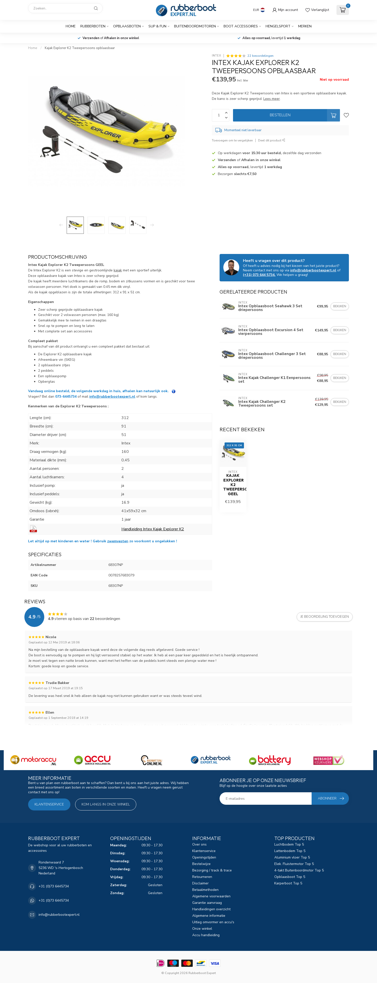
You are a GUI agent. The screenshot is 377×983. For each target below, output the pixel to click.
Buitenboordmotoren (195, 26)
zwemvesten (117, 541)
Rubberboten (92, 26)
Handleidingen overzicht (211, 909)
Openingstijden (204, 857)
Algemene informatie (208, 915)
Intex (216, 55)
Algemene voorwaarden (211, 896)
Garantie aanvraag (207, 902)
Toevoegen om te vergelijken (232, 140)
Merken (305, 26)
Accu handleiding (206, 935)
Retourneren (202, 876)
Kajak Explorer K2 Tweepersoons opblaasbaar (80, 48)
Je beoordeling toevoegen (324, 616)
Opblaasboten (127, 26)
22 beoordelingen (260, 56)
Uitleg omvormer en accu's (213, 922)
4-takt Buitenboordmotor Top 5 (299, 870)
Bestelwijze (201, 863)
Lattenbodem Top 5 (289, 851)
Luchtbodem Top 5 (289, 844)
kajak (118, 270)
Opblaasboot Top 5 (289, 876)
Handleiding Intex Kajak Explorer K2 (152, 529)
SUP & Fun (157, 26)
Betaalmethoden (205, 889)
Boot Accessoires (241, 26)
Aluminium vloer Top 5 (292, 857)
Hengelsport (278, 26)
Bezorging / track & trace (212, 870)
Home (71, 26)
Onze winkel (202, 928)
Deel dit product (271, 140)
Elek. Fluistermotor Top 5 (294, 863)
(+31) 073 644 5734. (259, 274)
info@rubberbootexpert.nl (112, 396)
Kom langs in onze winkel (106, 804)
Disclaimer (200, 883)
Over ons (199, 844)
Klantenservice (49, 804)
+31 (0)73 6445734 (54, 886)
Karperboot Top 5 (288, 883)
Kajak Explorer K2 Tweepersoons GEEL (233, 484)
